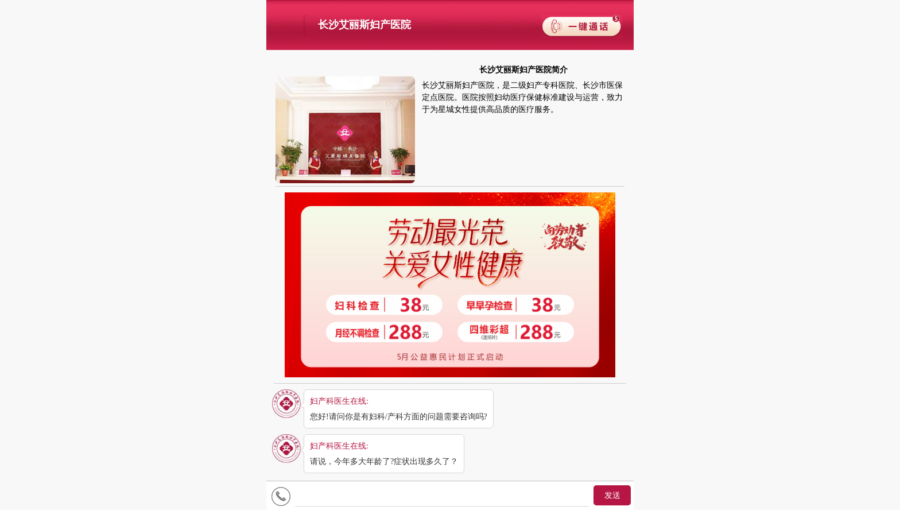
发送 (612, 495)
